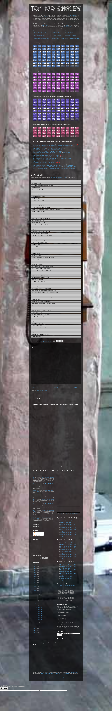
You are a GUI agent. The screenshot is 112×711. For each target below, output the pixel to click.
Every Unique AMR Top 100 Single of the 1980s (44, 165)
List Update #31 (38, 617)
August (37, 597)
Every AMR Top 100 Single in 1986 (68, 536)
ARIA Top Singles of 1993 (66, 578)
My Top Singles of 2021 (65, 525)
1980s (57, 144)
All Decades (66, 673)
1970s (53, 144)
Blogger (63, 677)
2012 (35, 628)
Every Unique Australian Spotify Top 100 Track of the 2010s (46, 156)
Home (56, 387)
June (36, 601)
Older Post (77, 387)
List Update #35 (38, 609)
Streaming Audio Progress (71, 30)
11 (72, 513)
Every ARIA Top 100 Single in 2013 (68, 576)
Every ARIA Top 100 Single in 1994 (58, 177)
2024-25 (65, 152)
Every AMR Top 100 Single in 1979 (68, 527)
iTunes (43, 25)
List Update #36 (38, 607)
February (37, 624)
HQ (61, 168)
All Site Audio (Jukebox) (67, 168)
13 (75, 513)
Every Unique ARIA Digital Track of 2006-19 (43, 152)
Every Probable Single (68, 165)
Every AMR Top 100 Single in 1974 (68, 524)
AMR (67, 25)
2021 (35, 574)
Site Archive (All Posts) (70, 33)
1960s (50, 144)
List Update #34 (37, 175)
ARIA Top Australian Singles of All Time (60, 146)
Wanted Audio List (69, 32)
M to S (56, 151)
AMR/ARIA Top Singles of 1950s (40, 144)
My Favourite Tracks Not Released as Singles (43, 159)
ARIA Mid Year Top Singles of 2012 (60, 158)
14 (76, 513)
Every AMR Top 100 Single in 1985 (68, 558)
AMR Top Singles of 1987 (66, 568)
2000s (64, 144)
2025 (35, 566)
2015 (35, 586)
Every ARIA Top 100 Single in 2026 (68, 553)
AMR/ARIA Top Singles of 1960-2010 (41, 145)
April (36, 605)
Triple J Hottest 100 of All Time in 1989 (42, 164)
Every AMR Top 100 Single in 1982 (68, 534)
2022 (35, 572)
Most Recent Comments (56, 35)
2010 (35, 632)
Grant (34, 477)
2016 (35, 584)
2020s (71, 144)
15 (77, 513)
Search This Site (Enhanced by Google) (41, 38)
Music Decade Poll (55, 32)
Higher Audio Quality (68, 466)
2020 (35, 576)
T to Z (59, 151)
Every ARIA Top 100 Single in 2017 (68, 574)
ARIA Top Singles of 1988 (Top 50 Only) (42, 158)
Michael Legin (35, 483)
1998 (59, 164)
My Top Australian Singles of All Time (54, 149)
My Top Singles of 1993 (65, 522)
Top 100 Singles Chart (72, 15)
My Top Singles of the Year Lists (40, 32)
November (37, 592)
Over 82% (45, 16)
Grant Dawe (52, 677)
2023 (35, 570)
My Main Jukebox (55, 30)
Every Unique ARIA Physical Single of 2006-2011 (44, 154)
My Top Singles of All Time (39, 149)
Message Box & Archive (56, 33)
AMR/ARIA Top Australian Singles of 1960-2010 (61, 145)
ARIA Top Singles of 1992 (66, 571)
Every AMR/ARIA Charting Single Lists (41, 33)
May (36, 603)
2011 (35, 630)
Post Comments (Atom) (42, 390)
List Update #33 (38, 613)
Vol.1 (62, 513)
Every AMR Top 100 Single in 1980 (68, 532)
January (37, 625)
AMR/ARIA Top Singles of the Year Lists (41, 30)
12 (73, 513)
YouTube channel (74, 672)
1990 (52, 164)
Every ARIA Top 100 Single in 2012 (68, 564)
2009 (62, 164)
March (36, 622)
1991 (56, 164)
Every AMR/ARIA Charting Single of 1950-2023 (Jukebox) (46, 168)
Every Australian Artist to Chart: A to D (41, 151)
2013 (65, 164)
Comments (37, 535)
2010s (68, 144)
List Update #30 (38, 619)
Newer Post (34, 387)
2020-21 (56, 152)
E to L (52, 151)
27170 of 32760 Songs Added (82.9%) (66, 585)
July (36, 600)
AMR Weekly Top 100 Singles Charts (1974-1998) (44, 162)
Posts (35, 533)
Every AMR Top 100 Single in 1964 (68, 531)
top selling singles (68, 26)
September (37, 596)
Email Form (36, 526)
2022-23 (60, 152)
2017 (35, 582)
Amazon (47, 25)
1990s (60, 144)
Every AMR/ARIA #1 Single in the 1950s (42, 166)
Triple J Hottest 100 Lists (39, 35)
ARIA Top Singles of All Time (39, 146)
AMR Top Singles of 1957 (66, 520)
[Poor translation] (5, 688)
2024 (35, 568)
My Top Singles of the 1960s (39, 148)
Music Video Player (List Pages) (72, 38)
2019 (35, 578)
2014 (69, 158)
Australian (72, 164)
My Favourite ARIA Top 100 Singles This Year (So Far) (45, 161)
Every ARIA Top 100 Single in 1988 (68, 529)
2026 (68, 152)
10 (70, 513)
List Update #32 (38, 615)
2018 (35, 580)
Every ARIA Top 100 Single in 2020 (68, 579)
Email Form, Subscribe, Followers (58, 38)
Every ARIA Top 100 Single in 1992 (68, 569)
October (37, 594)
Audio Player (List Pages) (71, 35)
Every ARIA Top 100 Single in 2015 (68, 573)
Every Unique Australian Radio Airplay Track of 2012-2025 (46, 155)
